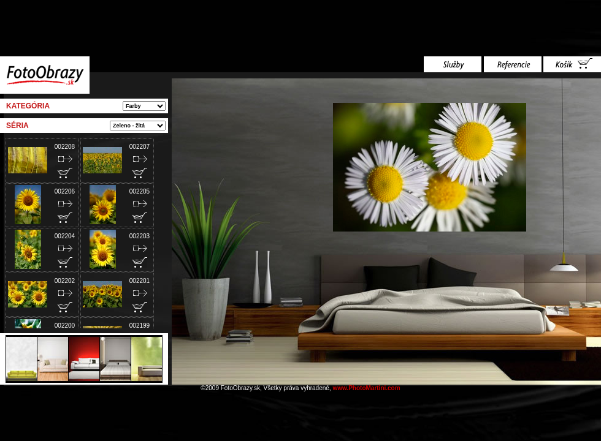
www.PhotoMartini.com (366, 388)
